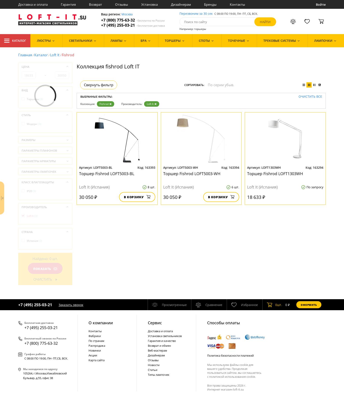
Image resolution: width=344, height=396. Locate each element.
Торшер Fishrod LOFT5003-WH (191, 173)
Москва (127, 14)
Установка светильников (165, 336)
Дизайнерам (181, 4)
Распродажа (97, 346)
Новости (153, 365)
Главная (25, 55)
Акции (93, 355)
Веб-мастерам (157, 350)
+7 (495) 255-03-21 (133, 25)
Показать (45, 269)
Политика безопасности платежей (230, 356)
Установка (149, 4)
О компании (101, 322)
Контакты (237, 4)
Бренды (210, 4)
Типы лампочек (158, 375)
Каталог (15, 40)
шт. (274, 304)
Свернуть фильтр (98, 84)
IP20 (31, 191)
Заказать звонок (71, 305)
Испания (34, 241)
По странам (96, 341)
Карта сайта (97, 360)
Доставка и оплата (33, 4)
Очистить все (310, 97)
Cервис (155, 322)
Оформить (309, 304)
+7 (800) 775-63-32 (133, 20)
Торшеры (35, 99)
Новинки (95, 350)
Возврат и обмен (159, 346)
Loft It (55, 55)
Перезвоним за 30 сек (196, 14)
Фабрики (95, 336)
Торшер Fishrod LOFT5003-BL (106, 173)
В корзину (137, 197)
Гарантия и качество (162, 341)
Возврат (95, 4)
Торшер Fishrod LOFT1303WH (275, 173)
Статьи (152, 370)
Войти (321, 4)
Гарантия (68, 4)
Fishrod (106, 104)
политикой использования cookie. (232, 377)
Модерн (34, 124)
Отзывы (121, 4)
